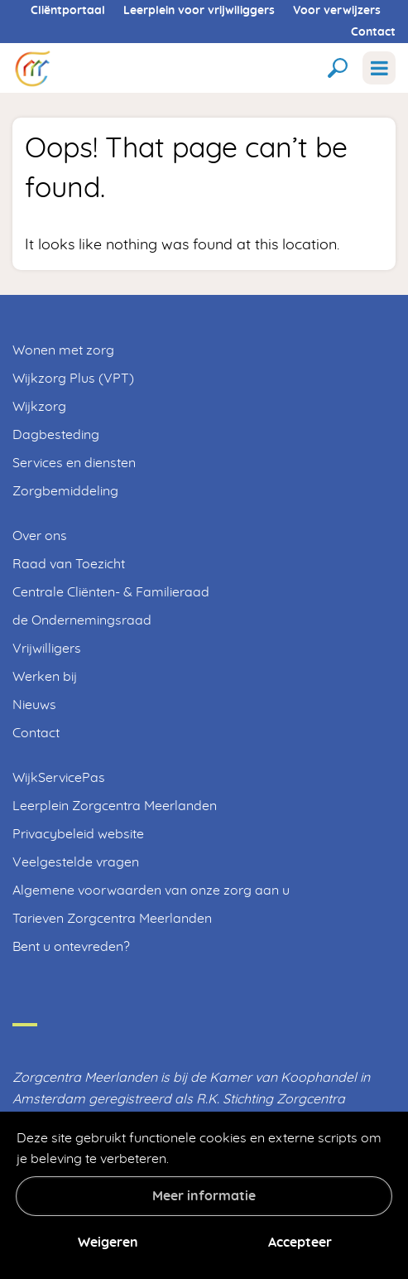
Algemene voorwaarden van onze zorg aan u (151, 890)
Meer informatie (204, 1196)
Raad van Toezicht (68, 564)
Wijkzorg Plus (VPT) (73, 378)
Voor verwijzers (337, 11)
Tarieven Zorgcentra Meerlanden (112, 918)
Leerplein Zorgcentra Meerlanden (114, 806)
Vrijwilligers (46, 648)
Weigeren (108, 1242)
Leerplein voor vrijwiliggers (199, 11)
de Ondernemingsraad (81, 620)
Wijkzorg (39, 406)
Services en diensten (74, 463)
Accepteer (300, 1242)
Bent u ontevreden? (71, 946)
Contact (373, 32)
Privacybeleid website (78, 834)
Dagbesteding (55, 435)
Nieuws (34, 705)
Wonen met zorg (63, 350)
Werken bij (44, 676)
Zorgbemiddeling (65, 491)
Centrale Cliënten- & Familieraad (110, 592)
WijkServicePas (58, 777)
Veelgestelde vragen (75, 862)
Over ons (39, 536)
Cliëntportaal (68, 11)
